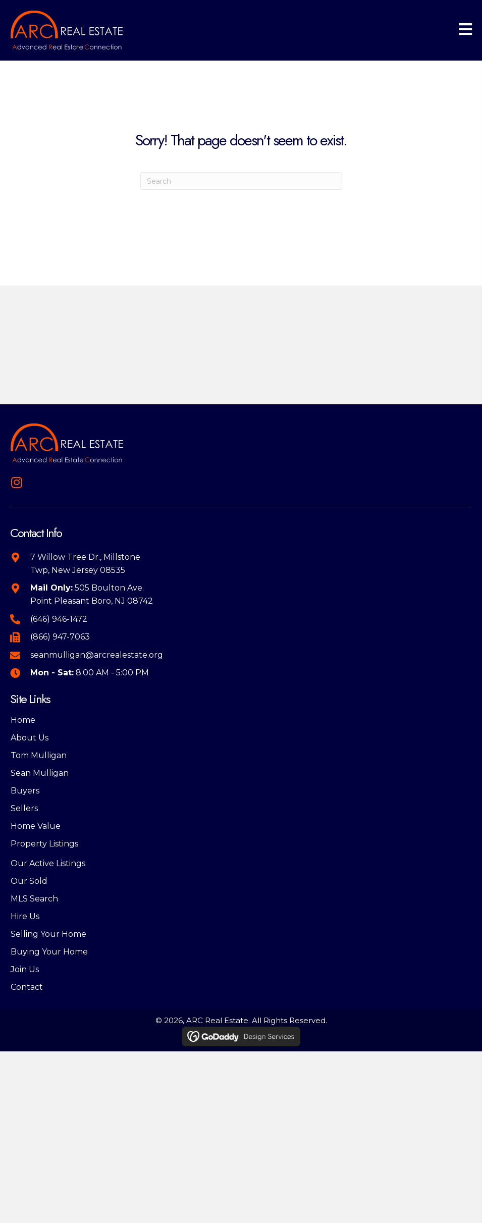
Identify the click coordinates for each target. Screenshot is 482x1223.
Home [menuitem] (23, 720)
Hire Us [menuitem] (25, 916)
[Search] (241, 181)
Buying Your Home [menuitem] (49, 951)
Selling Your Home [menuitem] (48, 934)
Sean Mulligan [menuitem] (40, 773)
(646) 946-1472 (58, 619)
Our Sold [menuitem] (29, 881)
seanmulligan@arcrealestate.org (96, 655)
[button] (16, 482)
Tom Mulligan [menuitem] (39, 755)
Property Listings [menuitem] (44, 843)
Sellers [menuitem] (24, 808)
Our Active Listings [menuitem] (48, 863)
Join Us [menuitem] (25, 969)
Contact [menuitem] (27, 987)
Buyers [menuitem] (25, 790)
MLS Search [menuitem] (34, 898)
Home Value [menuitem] (36, 826)
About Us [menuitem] (29, 737)
